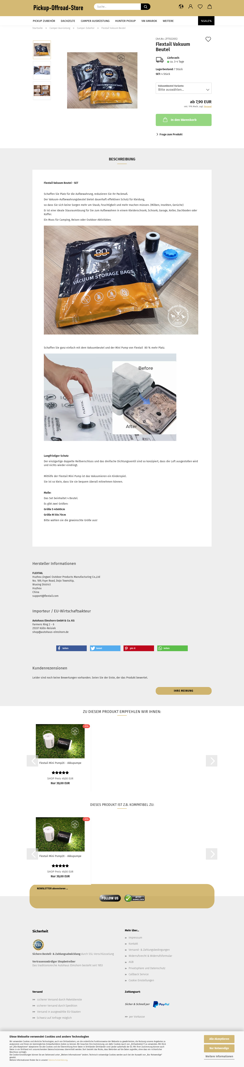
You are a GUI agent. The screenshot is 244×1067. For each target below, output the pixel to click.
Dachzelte (68, 21)
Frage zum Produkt (171, 134)
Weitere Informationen (219, 1056)
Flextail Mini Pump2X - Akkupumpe (60, 763)
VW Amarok (149, 21)
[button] (181, 6)
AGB (131, 962)
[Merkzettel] (200, 6)
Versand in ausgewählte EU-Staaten (59, 1011)
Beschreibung (122, 159)
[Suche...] (145, 6)
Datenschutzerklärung (57, 1060)
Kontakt (133, 943)
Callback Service (139, 974)
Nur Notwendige (219, 1048)
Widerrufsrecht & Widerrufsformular (150, 956)
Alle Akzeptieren (219, 1039)
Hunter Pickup (125, 21)
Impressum (135, 937)
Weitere (168, 21)
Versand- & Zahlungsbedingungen (149, 949)
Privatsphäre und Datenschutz (147, 968)
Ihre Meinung (183, 690)
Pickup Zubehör (44, 21)
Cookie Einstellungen (141, 980)
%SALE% (206, 21)
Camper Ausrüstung (95, 21)
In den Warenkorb (179, 120)
